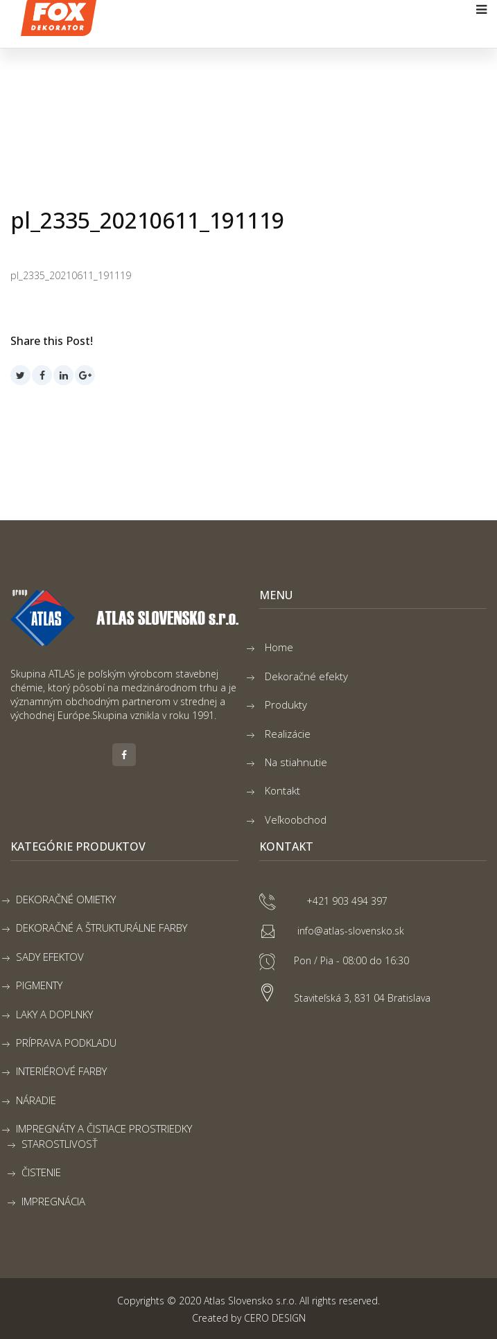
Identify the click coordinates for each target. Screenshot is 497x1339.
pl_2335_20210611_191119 (70, 275)
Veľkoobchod (295, 819)
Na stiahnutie (296, 762)
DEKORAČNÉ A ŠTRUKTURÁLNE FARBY (101, 927)
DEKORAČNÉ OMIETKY (66, 899)
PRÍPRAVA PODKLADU (66, 1042)
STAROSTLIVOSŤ (59, 1144)
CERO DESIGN (275, 1317)
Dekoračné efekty (306, 676)
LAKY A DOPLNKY (54, 1014)
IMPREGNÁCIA (53, 1201)
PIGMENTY (39, 985)
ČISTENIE (41, 1172)
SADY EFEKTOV (50, 957)
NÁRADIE (36, 1100)
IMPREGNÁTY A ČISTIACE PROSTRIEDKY (104, 1128)
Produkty (286, 704)
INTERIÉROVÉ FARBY (61, 1071)
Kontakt (282, 790)
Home (279, 647)
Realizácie (288, 734)
